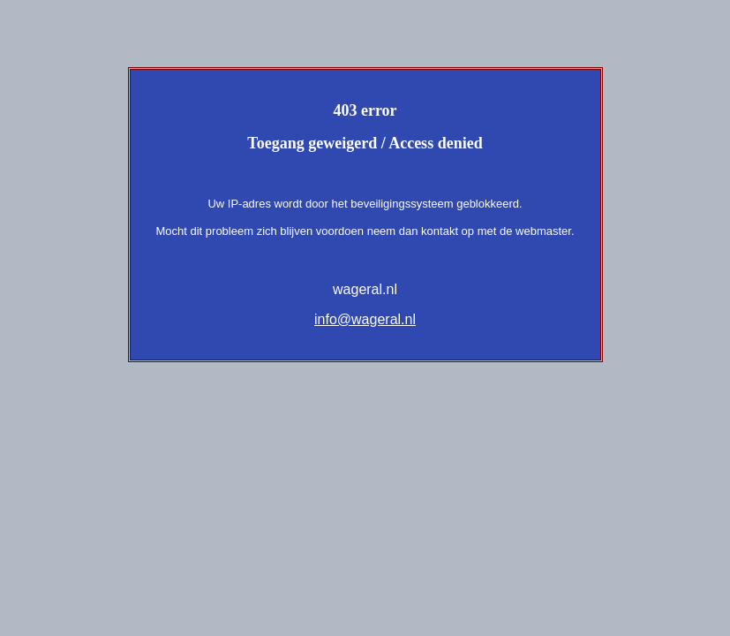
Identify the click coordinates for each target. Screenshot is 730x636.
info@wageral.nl (365, 319)
